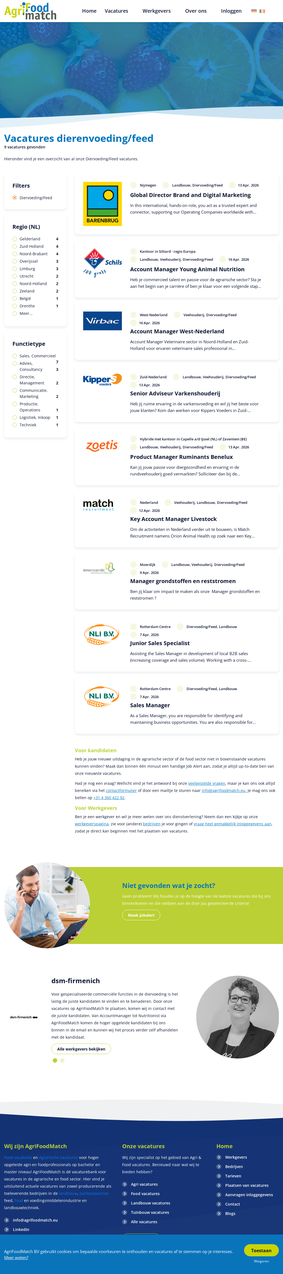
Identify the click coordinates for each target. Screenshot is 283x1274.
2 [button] (62, 1060)
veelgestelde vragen (206, 783)
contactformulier (121, 790)
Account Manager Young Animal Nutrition (187, 269)
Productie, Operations (39, 407)
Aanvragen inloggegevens (249, 1194)
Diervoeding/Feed (36, 197)
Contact (232, 1204)
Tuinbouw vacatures (150, 1212)
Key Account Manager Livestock (173, 519)
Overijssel (39, 261)
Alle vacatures (144, 1221)
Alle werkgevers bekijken (81, 1049)
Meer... (26, 313)
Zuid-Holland (39, 246)
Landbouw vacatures (150, 1203)
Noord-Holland (39, 284)
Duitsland (254, 11)
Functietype (28, 343)
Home (224, 1146)
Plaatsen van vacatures (247, 1185)
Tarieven (233, 1176)
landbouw (68, 1193)
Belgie (262, 11)
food (19, 1200)
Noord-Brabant (39, 254)
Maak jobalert (141, 915)
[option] (23, 1017)
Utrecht (39, 276)
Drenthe (39, 306)
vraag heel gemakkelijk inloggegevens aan (232, 823)
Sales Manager (150, 705)
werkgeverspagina (92, 823)
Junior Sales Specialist (160, 643)
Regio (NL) (26, 226)
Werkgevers (236, 1157)
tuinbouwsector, (95, 1193)
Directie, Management (39, 380)
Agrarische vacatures (59, 1157)
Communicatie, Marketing (39, 394)
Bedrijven (234, 1166)
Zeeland (39, 291)
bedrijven (152, 823)
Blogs (230, 1213)
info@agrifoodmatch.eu (35, 1220)
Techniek (39, 425)
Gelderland (39, 239)
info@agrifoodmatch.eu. (224, 790)
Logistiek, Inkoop (39, 417)
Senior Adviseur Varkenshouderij (175, 393)
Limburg (39, 269)
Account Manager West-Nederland (177, 331)
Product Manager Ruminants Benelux (181, 457)
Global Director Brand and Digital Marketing (190, 195)
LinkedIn (21, 1229)
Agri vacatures (144, 1184)
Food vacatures (18, 1157)
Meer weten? (16, 1257)
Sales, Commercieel (39, 356)
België (39, 299)
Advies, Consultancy (39, 367)
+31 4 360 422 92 (108, 797)
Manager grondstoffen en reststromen (183, 581)
